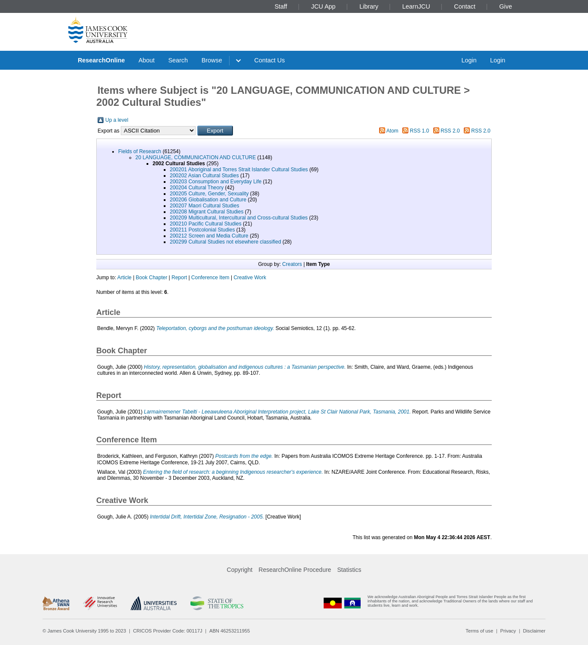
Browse (212, 60)
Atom (392, 131)
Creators (292, 264)
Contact (464, 6)
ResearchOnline (101, 60)
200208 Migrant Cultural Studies (206, 212)
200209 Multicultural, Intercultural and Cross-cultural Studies (239, 218)
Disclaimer (534, 630)
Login (468, 60)
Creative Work (249, 278)
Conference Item (210, 278)
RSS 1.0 (419, 131)
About (146, 60)
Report (179, 278)
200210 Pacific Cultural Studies (206, 224)
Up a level (116, 120)
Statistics (349, 569)
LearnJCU (416, 6)
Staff (281, 6)
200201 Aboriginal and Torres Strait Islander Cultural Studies (239, 170)
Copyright (240, 569)
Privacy (508, 630)
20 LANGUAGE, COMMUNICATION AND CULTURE (195, 157)
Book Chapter (151, 278)
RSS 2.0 (450, 131)
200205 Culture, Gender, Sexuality (209, 194)
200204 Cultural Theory (197, 188)
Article (124, 278)
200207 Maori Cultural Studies (204, 206)
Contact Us (269, 60)
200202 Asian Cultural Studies (204, 176)
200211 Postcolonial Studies (202, 230)
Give (505, 6)
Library (368, 6)
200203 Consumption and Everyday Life (215, 182)
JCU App (323, 6)
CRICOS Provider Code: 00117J (167, 630)
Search (178, 60)
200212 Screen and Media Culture (209, 236)
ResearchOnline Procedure (295, 569)
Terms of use (479, 630)
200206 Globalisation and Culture (208, 200)
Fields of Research (139, 151)
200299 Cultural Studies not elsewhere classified (225, 242)
